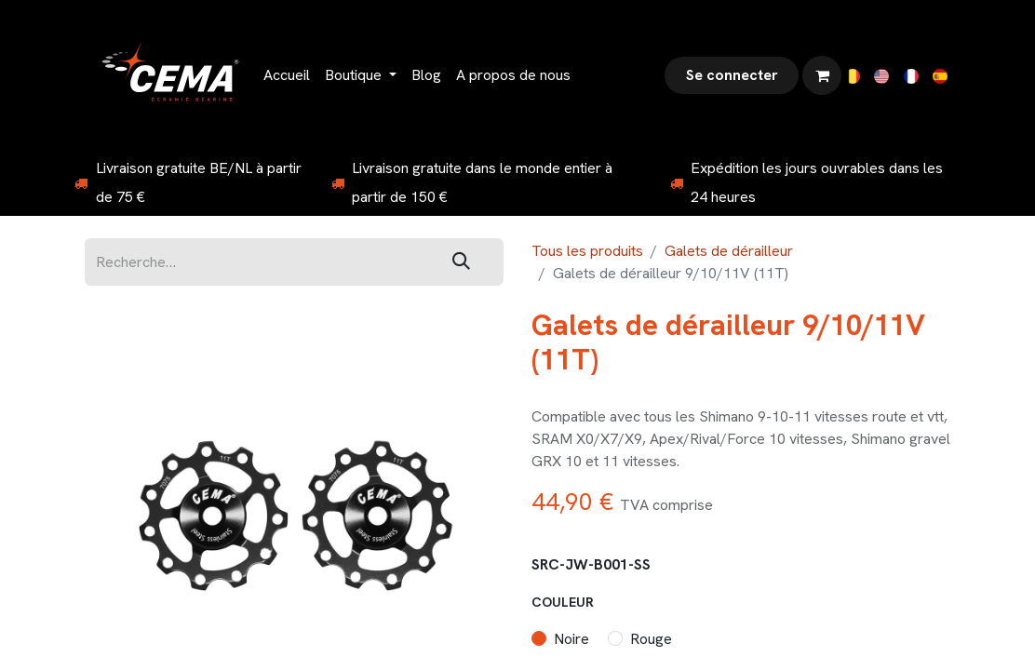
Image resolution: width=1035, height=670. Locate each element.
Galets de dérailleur (729, 251)
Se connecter (732, 75)
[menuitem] (286, 75)
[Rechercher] (461, 262)
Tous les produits (587, 251)
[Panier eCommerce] (821, 75)
